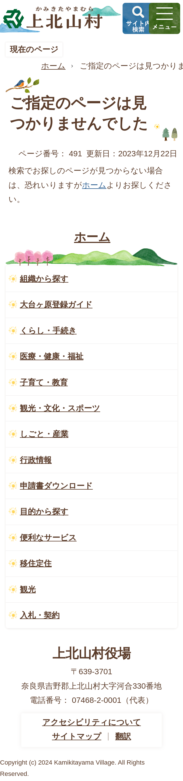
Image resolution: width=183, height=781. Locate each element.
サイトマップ (76, 736)
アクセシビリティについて (91, 722)
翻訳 (123, 736)
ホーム (53, 65)
